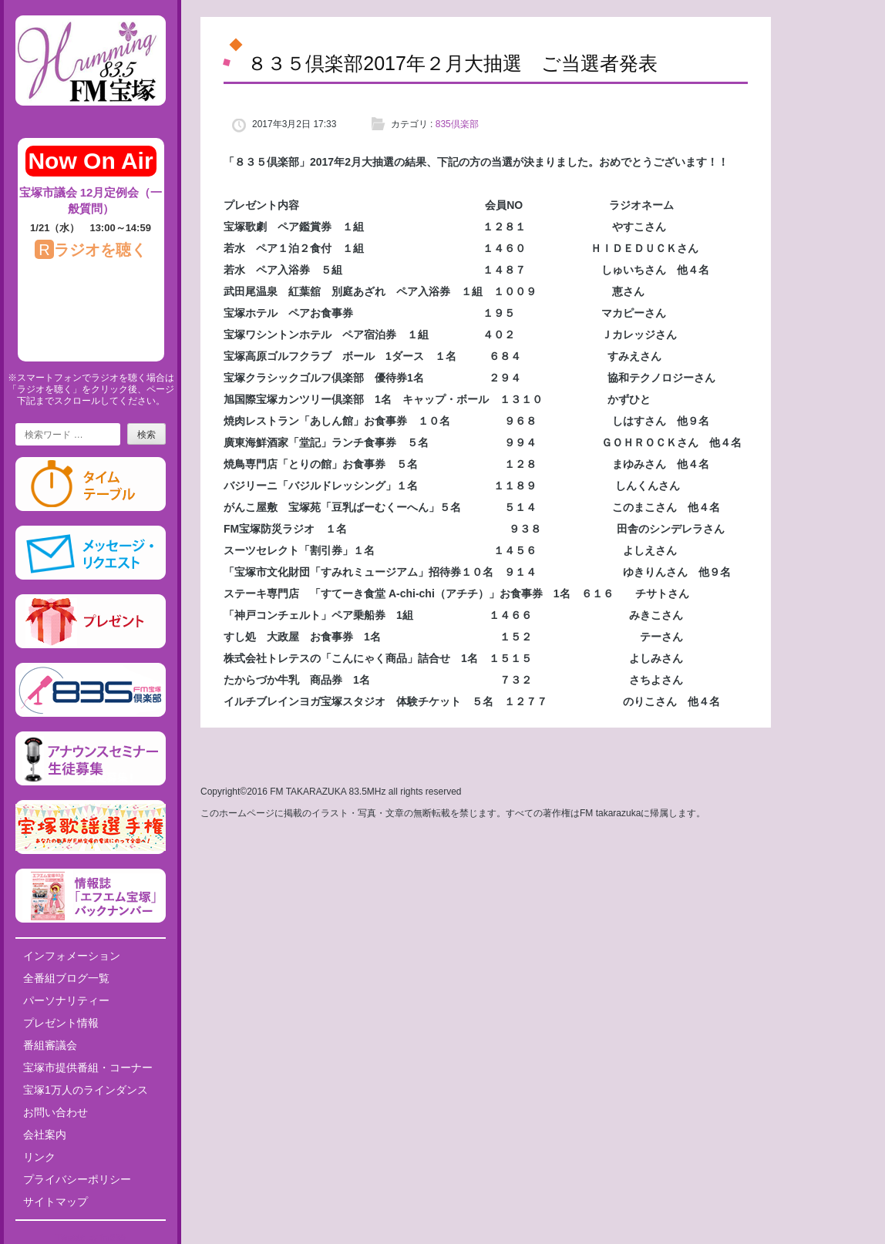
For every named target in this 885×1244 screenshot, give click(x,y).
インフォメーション (71, 956)
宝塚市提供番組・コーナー (88, 1067)
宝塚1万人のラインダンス (85, 1090)
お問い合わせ (55, 1112)
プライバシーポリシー (77, 1179)
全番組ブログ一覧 (66, 978)
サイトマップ (55, 1201)
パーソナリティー (66, 1000)
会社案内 (44, 1134)
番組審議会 (50, 1045)
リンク (39, 1157)
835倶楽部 (457, 124)
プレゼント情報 (61, 1023)
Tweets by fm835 (91, 1237)
